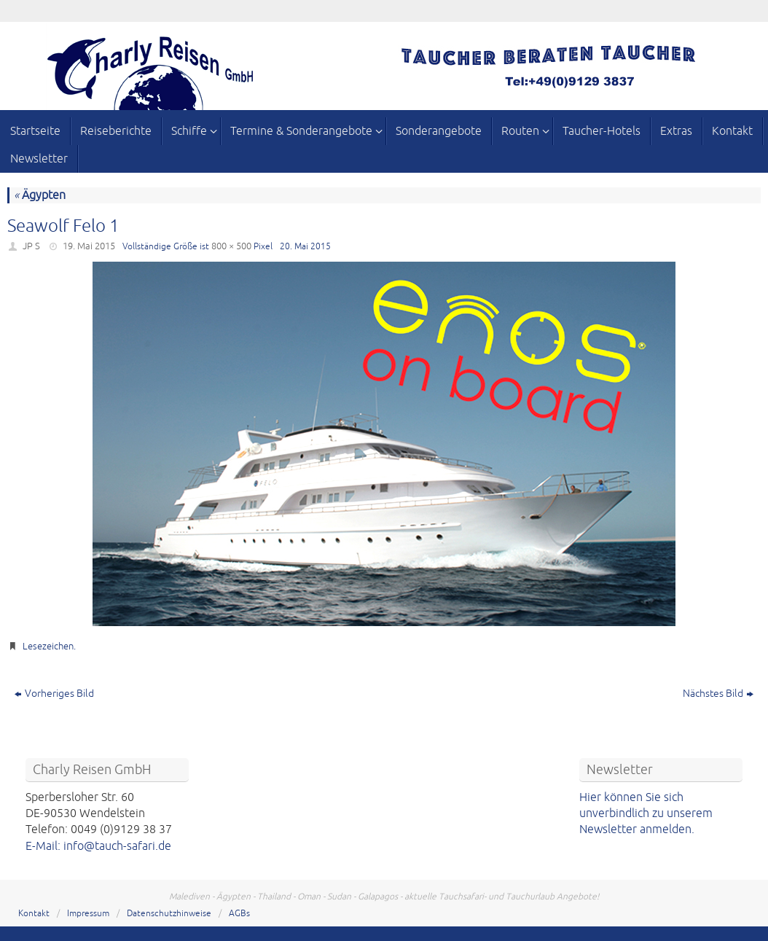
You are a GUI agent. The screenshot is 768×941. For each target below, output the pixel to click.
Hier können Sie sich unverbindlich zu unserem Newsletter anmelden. (646, 813)
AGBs (239, 913)
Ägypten (40, 195)
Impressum (88, 913)
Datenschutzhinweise (169, 913)
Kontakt (34, 913)
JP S (31, 246)
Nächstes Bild (718, 693)
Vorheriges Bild (54, 693)
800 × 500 (231, 246)
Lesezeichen (48, 646)
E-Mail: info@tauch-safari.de (98, 846)
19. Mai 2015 (89, 246)
